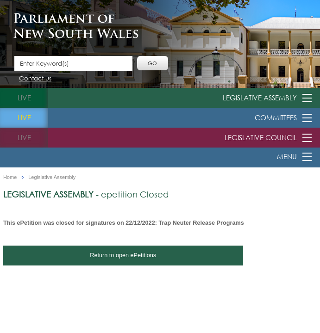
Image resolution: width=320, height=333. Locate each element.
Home (10, 177)
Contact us (35, 79)
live (24, 97)
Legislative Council (261, 137)
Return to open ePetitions (123, 255)
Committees (276, 117)
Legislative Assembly (260, 97)
